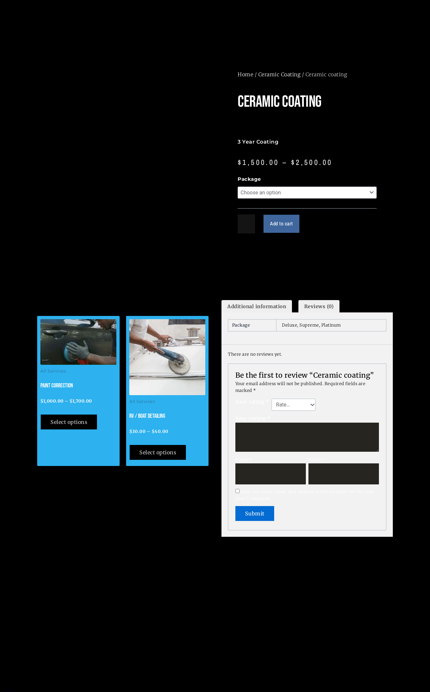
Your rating (252, 402)
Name (243, 459)
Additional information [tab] (256, 306)
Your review (253, 419)
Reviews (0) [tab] (319, 306)
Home (245, 74)
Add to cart (282, 223)
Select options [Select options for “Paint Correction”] (68, 422)
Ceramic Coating (279, 74)
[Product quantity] (246, 223)
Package (249, 179)
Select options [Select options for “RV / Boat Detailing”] (157, 452)
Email (316, 459)
